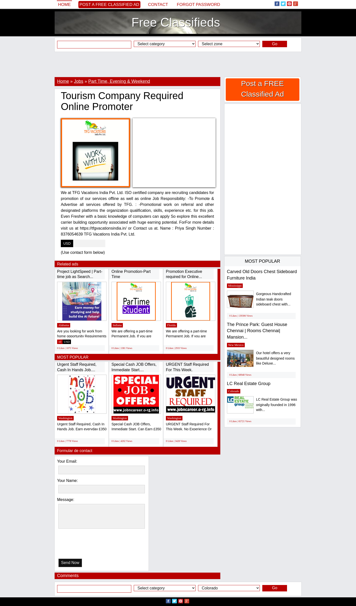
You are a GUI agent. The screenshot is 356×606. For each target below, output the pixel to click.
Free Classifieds (176, 22)
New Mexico (236, 345)
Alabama (63, 325)
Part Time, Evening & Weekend (119, 81)
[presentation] (84, 545)
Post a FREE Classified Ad (109, 4)
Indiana (117, 325)
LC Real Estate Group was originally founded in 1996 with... (276, 404)
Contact (158, 4)
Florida (171, 325)
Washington (65, 418)
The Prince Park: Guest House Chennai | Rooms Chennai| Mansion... (257, 331)
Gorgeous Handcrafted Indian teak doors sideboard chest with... (273, 299)
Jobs (78, 81)
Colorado (233, 391)
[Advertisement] (178, 64)
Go (274, 44)
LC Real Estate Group (248, 383)
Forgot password (198, 4)
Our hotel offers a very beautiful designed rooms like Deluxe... (275, 358)
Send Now (70, 563)
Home (64, 4)
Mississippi (235, 285)
